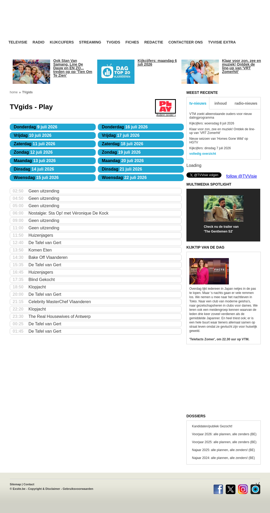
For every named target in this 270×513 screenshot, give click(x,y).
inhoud (220, 103)
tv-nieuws (197, 103)
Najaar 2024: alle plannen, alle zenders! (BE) (223, 458)
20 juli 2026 (123, 160)
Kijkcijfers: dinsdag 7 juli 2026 (210, 148)
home (14, 92)
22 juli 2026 (124, 177)
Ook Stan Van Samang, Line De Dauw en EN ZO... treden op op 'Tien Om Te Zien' (72, 68)
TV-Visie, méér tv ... (50, 24)
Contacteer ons (185, 42)
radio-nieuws (246, 103)
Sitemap (15, 484)
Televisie (17, 42)
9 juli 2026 (35, 127)
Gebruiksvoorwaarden (78, 488)
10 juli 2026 (32, 135)
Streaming (90, 42)
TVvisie (255, 488)
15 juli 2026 (36, 177)
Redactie (153, 42)
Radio (39, 42)
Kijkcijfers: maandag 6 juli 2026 (157, 62)
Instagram (243, 488)
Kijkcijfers (62, 42)
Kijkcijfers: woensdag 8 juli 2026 (211, 123)
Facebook (218, 488)
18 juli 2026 (122, 144)
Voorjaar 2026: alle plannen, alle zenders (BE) (224, 434)
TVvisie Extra (222, 42)
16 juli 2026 (125, 127)
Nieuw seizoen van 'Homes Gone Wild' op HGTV (218, 140)
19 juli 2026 (121, 152)
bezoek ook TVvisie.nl (243, 4)
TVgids (113, 42)
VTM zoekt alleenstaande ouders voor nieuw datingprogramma (220, 115)
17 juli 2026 (120, 135)
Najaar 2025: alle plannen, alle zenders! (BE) (223, 450)
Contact (28, 484)
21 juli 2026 (122, 169)
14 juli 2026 (34, 169)
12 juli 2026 (33, 152)
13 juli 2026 (35, 160)
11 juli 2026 (34, 144)
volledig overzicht (202, 154)
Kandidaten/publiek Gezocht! (212, 426)
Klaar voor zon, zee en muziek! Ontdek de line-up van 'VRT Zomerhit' (241, 66)
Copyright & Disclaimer (44, 488)
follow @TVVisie (241, 176)
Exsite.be (19, 488)
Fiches (132, 42)
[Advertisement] (185, 25)
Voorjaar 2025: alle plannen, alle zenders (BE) (224, 442)
